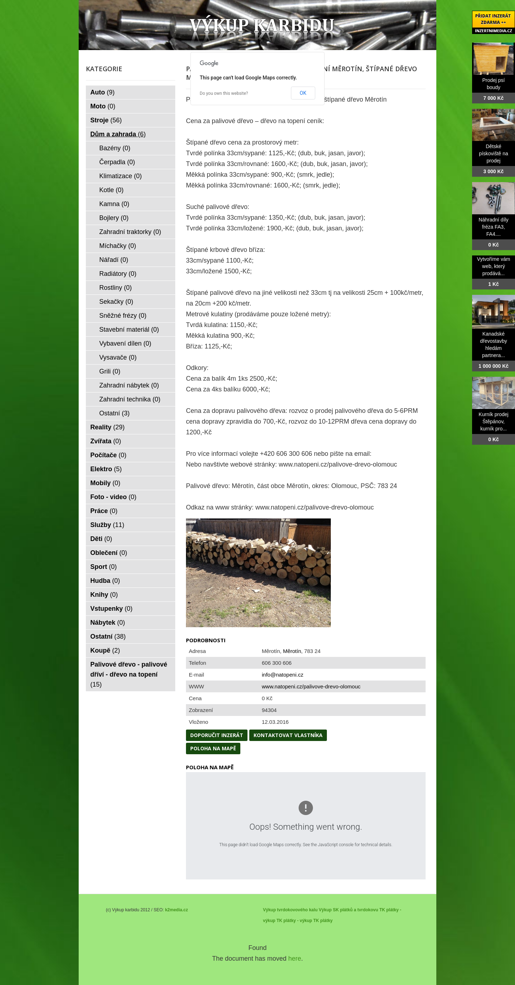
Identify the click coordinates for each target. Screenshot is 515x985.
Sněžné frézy (123, 315)
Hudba (105, 580)
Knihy (104, 594)
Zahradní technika (130, 399)
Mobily (105, 483)
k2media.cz (176, 909)
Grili (110, 371)
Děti (101, 538)
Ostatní (114, 413)
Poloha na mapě (213, 748)
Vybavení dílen (125, 343)
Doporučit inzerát (216, 735)
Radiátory (118, 273)
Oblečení (108, 552)
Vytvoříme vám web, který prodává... (493, 266)
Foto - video (113, 497)
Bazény (115, 148)
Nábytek (107, 622)
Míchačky (117, 245)
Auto (102, 92)
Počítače (108, 455)
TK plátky (323, 920)
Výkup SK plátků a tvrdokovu (348, 909)
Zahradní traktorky (130, 231)
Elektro (106, 469)
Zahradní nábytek (129, 385)
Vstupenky (111, 608)
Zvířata (105, 441)
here (294, 958)
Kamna (114, 204)
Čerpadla (117, 162)
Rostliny (115, 287)
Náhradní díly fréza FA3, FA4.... (493, 227)
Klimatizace (120, 176)
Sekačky (116, 301)
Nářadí (113, 259)
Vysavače (118, 357)
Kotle (111, 190)
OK (303, 93)
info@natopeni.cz (282, 675)
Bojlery (114, 217)
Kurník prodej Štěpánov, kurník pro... (493, 421)
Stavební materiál (129, 329)
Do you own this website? (224, 93)
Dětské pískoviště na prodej (493, 153)
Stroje (106, 120)
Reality (107, 427)
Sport (103, 566)
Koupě (105, 650)
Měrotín (292, 651)
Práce (104, 511)
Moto (103, 106)
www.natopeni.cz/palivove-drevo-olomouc (311, 686)
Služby (107, 524)
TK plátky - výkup (294, 920)
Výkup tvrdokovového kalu (290, 909)
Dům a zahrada (118, 134)
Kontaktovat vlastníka (288, 735)
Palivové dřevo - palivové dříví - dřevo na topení (128, 674)
